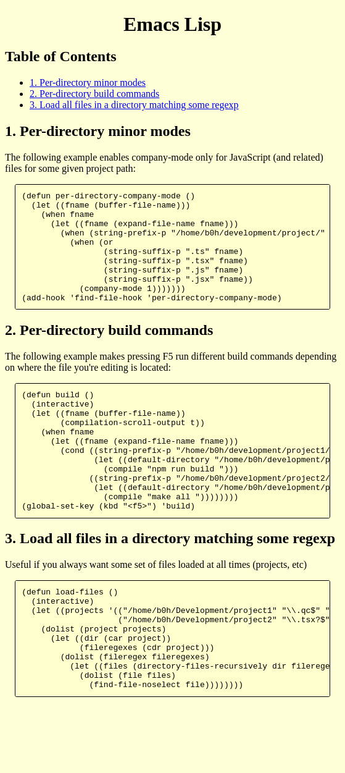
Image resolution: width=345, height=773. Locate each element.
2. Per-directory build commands (94, 93)
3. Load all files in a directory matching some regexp (134, 104)
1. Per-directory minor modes (88, 82)
